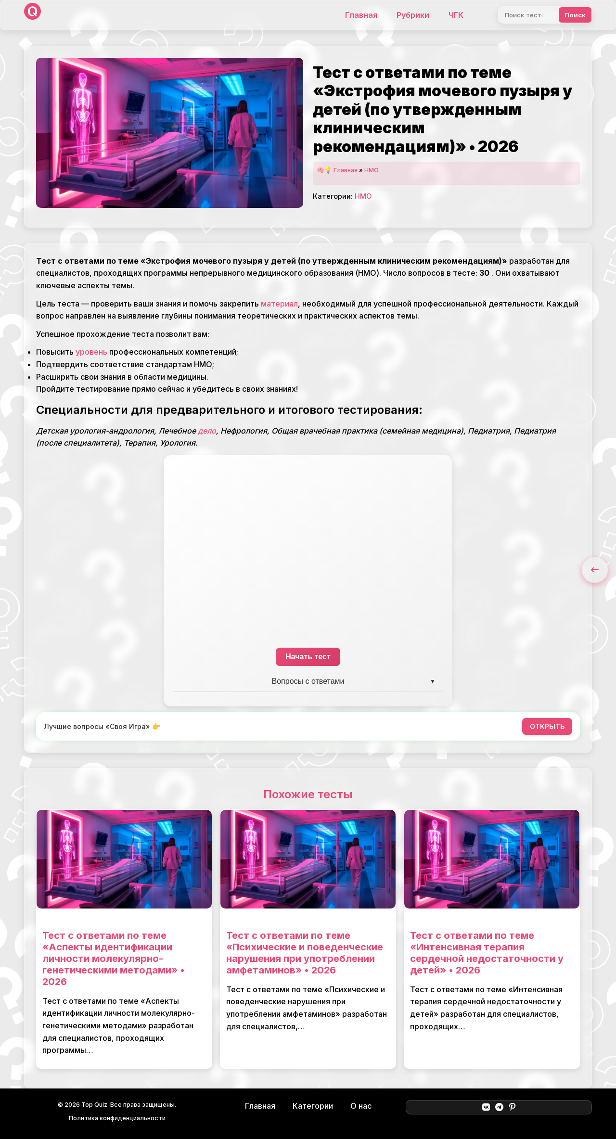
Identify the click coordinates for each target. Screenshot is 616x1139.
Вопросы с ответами (308, 681)
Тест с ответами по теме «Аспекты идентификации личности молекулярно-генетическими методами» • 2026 (113, 958)
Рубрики (413, 15)
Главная (361, 15)
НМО (371, 170)
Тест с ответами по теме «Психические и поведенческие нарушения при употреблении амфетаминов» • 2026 (304, 953)
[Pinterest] (512, 1107)
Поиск (575, 15)
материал (279, 303)
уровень (91, 352)
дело (207, 430)
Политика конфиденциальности (117, 1118)
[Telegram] (499, 1107)
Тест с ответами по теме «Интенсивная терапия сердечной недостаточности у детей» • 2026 (487, 953)
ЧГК (456, 15)
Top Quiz (94, 1104)
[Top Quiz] (32, 15)
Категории (313, 1106)
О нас (361, 1106)
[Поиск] (527, 15)
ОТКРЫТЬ (547, 726)
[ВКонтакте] (485, 1107)
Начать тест (308, 657)
